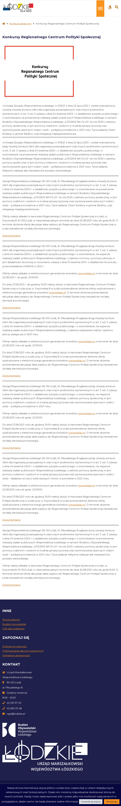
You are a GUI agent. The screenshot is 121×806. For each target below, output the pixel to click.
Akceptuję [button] (111, 801)
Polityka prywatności (14, 646)
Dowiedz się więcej (91, 801)
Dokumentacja (11, 235)
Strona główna (11, 619)
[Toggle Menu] (100, 8)
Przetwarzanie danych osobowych (22, 650)
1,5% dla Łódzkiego (13, 628)
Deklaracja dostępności (16, 655)
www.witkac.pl (86, 273)
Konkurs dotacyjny (20, 23)
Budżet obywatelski (14, 624)
